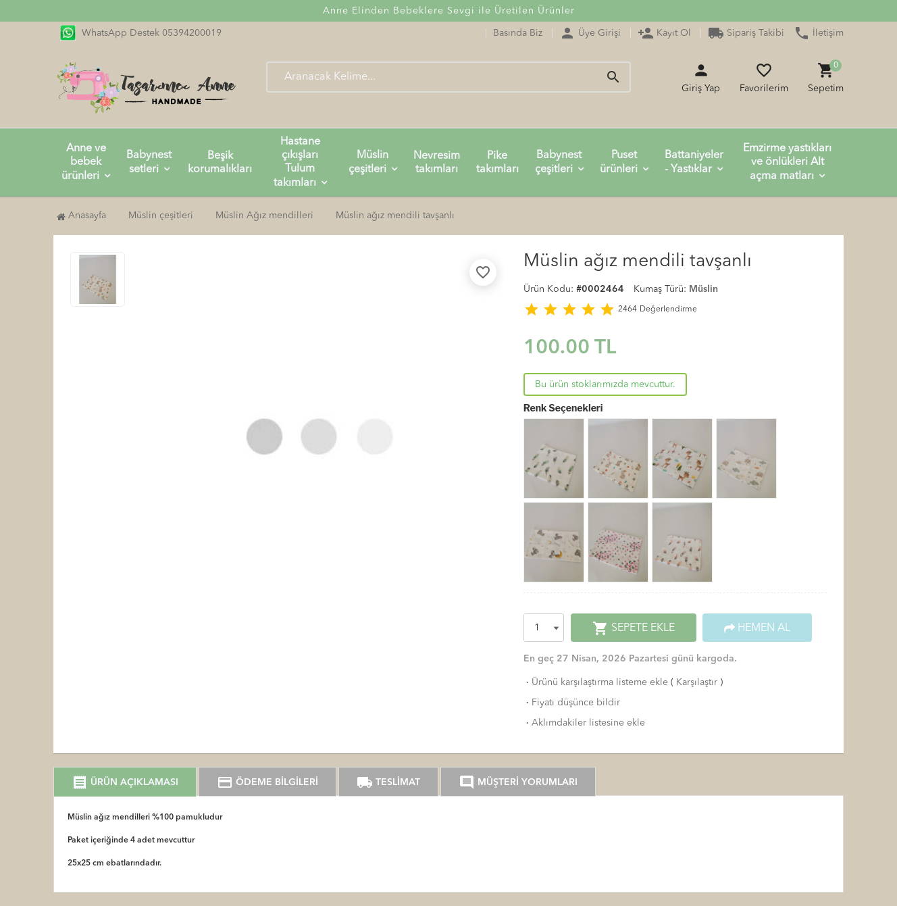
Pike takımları (497, 163)
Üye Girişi (590, 33)
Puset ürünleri (619, 162)
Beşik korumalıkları (220, 163)
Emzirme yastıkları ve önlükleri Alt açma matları (787, 162)
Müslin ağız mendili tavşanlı (395, 215)
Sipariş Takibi (746, 33)
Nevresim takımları (436, 163)
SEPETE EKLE (633, 628)
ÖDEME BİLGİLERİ (267, 782)
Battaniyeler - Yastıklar (694, 162)
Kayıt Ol (664, 33)
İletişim (819, 33)
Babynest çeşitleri (558, 162)
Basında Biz (517, 33)
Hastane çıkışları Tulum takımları (297, 162)
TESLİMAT (388, 782)
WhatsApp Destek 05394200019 (141, 33)
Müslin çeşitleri (369, 162)
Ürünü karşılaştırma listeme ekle (595, 682)
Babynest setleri (149, 162)
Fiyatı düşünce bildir (571, 702)
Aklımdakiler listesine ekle (584, 723)
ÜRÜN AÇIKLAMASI (125, 782)
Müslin (703, 289)
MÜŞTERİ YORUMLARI (518, 782)
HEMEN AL (757, 628)
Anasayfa (81, 215)
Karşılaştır (696, 682)
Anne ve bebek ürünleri (83, 162)
